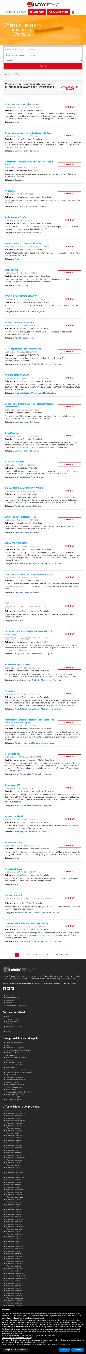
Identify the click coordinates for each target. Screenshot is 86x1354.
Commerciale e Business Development (18, 1050)
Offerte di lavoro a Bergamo (14, 1135)
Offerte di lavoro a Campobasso (15, 1158)
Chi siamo (10, 12)
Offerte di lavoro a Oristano (14, 1244)
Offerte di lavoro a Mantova (14, 1227)
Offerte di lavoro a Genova (14, 1192)
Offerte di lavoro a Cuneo (13, 1165)
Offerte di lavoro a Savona (14, 1305)
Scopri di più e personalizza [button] (15, 1350)
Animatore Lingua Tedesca (17, 665)
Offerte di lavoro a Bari (13, 1133)
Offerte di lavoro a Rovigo (14, 1288)
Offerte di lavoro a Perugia (14, 1256)
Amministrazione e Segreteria (15, 1048)
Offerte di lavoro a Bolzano (14, 1153)
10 (52, 954)
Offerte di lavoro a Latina (13, 1214)
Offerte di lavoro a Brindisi (14, 1148)
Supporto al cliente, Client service (16, 1097)
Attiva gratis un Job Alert (69, 88)
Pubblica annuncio (58, 12)
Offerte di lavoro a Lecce (13, 1207)
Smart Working (12, 433)
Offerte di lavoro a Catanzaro (15, 1177)
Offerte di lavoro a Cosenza (14, 1172)
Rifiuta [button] (64, 1350)
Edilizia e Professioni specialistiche (16, 1057)
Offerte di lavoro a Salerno (14, 1291)
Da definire (9, 1031)
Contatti (21, 12)
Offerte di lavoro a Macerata (14, 1219)
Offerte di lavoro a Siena (13, 1293)
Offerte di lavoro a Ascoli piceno (16, 1121)
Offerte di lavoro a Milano (14, 1224)
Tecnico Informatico (14, 895)
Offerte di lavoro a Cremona (14, 1170)
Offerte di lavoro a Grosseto (14, 1197)
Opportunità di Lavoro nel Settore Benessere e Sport (29, 574)
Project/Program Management (15, 1085)
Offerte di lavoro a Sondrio (14, 1296)
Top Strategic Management (14, 1099)
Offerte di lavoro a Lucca (13, 1217)
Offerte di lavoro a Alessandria (15, 1113)
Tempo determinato (12, 1019)
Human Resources (11, 1067)
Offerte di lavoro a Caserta (14, 1160)
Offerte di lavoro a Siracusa (14, 1300)
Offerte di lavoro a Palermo (14, 1246)
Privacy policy (10, 1000)
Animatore (10, 691)
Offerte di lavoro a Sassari (14, 1303)
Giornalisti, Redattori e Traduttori (16, 1065)
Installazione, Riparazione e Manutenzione (19, 1072)
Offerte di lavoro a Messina (14, 1222)
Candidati (69, 107)
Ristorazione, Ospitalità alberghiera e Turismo (20, 1092)
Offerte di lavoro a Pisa (13, 1259)
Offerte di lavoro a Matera (14, 1234)
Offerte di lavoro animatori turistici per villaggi (26, 923)
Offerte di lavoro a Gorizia (14, 1195)
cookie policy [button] (40, 1318)
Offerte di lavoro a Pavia (13, 1271)
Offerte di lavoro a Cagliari (14, 1155)
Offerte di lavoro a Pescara (14, 1254)
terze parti (36, 1320)
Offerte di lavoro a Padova (14, 1251)
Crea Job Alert (37, 12)
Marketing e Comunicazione (14, 1077)
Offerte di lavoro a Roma (13, 1283)
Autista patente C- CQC (16, 217)
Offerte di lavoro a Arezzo (14, 1126)
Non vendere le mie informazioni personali (16, 1338)
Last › (67, 954)
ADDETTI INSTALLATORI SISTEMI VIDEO (23, 243)
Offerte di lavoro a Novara (14, 1239)
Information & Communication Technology (19, 1070)
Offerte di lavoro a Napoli (13, 1236)
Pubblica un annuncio (12, 998)
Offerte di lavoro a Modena (14, 1229)
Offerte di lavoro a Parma (13, 1264)
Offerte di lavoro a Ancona (14, 1116)
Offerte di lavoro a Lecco (13, 1204)
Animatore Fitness (13, 869)
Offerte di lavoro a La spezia (14, 1298)
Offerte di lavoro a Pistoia (14, 1266)
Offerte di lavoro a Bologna (14, 1145)
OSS (7, 603)
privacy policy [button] (39, 1342)
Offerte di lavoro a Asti (13, 1128)
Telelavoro (9, 1029)
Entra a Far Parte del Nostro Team (21, 517)
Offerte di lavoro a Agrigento (14, 1111)
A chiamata (9, 1024)
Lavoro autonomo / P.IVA (13, 1026)
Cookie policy (10, 1003)
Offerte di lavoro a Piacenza (14, 1249)
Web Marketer (11, 270)
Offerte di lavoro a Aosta (13, 1118)
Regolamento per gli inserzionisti (16, 1005)
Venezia (18, 74)
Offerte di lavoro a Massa (13, 1231)
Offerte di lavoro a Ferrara (14, 1182)
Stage (7, 1016)
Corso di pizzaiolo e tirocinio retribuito (23, 349)
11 (57, 954)
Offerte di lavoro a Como (13, 1167)
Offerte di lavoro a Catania (14, 1175)
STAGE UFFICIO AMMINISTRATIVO (21, 296)
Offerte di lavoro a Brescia (14, 1150)
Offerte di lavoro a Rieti (13, 1281)
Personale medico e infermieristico (16, 1080)
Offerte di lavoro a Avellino (14, 1130)
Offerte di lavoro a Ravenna (14, 1273)
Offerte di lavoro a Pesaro (14, 1268)
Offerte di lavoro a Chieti (13, 1163)
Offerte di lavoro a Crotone (14, 1202)
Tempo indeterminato (12, 1021)
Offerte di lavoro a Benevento (15, 1143)
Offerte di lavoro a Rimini (13, 1286)
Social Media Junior (14, 462)
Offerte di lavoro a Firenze (14, 1187)
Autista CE (10, 191)
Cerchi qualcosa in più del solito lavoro (23, 104)
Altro (7, 1045)
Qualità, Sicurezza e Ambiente (15, 1087)
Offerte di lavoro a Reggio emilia (16, 1278)
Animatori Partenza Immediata (19, 322)
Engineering (9, 1060)
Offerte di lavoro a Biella (13, 1138)
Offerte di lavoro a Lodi (13, 1212)
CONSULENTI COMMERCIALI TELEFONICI (24, 488)
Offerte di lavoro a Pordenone (15, 1261)
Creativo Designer (11, 1055)
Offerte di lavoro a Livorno (14, 1209)
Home (8, 74)
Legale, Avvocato (11, 1075)
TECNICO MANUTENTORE (17, 375)
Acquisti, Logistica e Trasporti (15, 1043)
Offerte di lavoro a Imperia (14, 1199)
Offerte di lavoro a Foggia (13, 1185)
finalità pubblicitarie (61, 1324)
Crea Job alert (10, 995)
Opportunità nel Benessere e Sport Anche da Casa (28, 133)
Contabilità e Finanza (12, 1053)
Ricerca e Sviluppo (11, 1090)
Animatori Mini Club (14, 816)
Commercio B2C (12, 754)
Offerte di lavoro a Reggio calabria (16, 1276)
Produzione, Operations (13, 1082)
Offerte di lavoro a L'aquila (14, 1123)
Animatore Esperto (14, 842)
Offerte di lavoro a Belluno (14, 1140)
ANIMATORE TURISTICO (16, 543)
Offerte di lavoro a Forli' (13, 1180)
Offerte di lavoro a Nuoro (13, 1241)
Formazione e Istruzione (13, 1062)
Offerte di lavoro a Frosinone (15, 1190)
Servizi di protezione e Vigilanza (15, 1094)
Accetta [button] (78, 1350)
